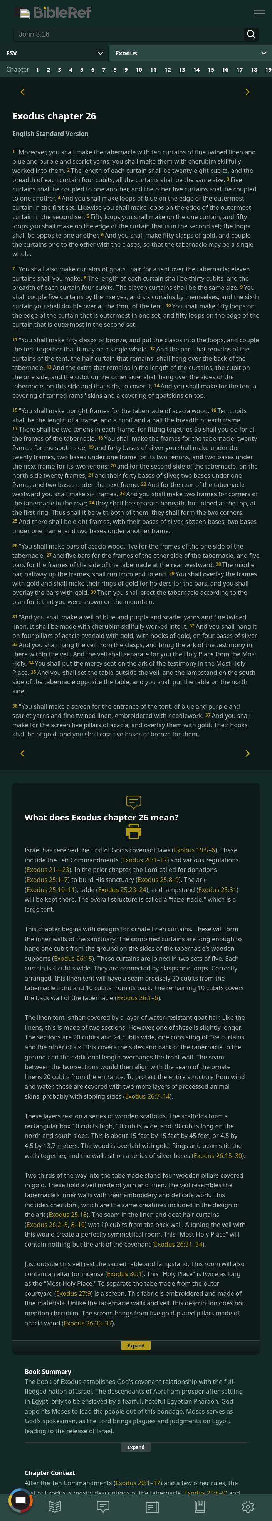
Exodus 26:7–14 (147, 1096)
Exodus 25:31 (217, 889)
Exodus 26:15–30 (218, 1155)
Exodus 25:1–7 (47, 879)
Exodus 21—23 (48, 869)
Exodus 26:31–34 (178, 1244)
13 (182, 69)
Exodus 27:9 (73, 1293)
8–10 (77, 1224)
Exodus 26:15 (73, 958)
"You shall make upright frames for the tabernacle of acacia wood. (111, 411)
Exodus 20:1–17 (144, 860)
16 (225, 69)
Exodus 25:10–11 (51, 889)
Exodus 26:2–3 (47, 1224)
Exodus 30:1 (124, 1274)
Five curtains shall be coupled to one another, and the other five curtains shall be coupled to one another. (134, 189)
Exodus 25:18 (68, 1214)
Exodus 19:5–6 (194, 850)
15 (211, 69)
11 (153, 69)
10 (139, 69)
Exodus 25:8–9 (158, 879)
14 (196, 69)
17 (239, 69)
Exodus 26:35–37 (88, 1323)
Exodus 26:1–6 (137, 998)
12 (168, 69)
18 (254, 69)
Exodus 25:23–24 (122, 889)
